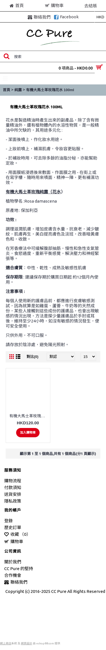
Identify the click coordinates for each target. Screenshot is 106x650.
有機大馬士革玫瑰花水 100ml (50, 90)
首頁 (6, 90)
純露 (18, 90)
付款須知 (12, 487)
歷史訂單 (12, 527)
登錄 (8, 520)
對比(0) (32, 357)
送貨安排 (12, 494)
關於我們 (12, 561)
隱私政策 (12, 501)
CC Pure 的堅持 (18, 568)
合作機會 (12, 575)
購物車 (13, 541)
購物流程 (12, 480)
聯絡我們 (15, 582)
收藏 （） (17, 534)
